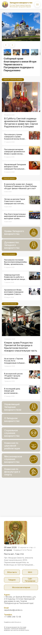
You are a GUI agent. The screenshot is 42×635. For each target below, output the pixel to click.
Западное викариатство (21, 3)
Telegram (12, 580)
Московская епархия (21, 587)
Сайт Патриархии (30, 580)
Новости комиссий (10, 304)
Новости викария (9, 254)
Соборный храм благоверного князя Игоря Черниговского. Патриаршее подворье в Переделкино (20, 64)
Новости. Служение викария (13, 79)
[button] (6, 45)
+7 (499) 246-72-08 (12, 617)
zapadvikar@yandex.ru (13, 610)
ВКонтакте (12, 572)
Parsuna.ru (18, 622)
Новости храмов (9, 178)
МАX (30, 572)
